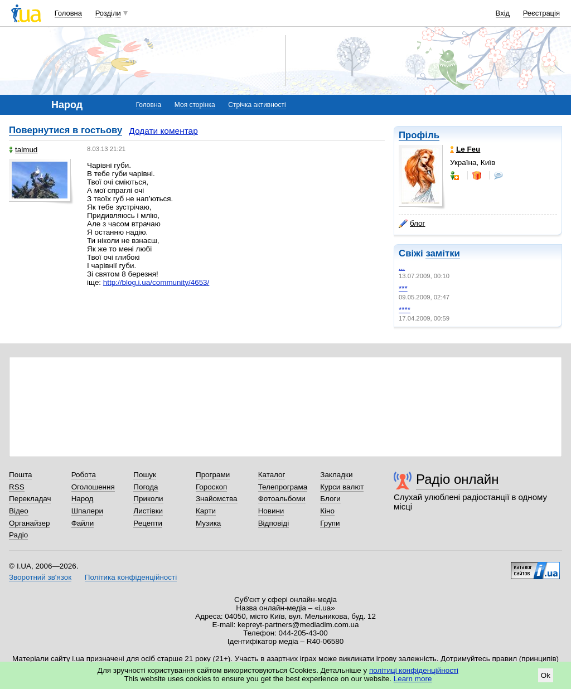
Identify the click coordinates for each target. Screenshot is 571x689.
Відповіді (273, 523)
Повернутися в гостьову (65, 130)
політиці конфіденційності (413, 670)
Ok (545, 675)
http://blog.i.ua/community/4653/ (156, 282)
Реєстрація (541, 13)
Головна (68, 13)
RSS (17, 487)
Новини (271, 511)
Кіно (327, 511)
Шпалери (87, 511)
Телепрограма (283, 487)
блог (412, 223)
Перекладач (30, 498)
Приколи (148, 498)
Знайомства (217, 498)
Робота (83, 474)
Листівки (148, 511)
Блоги (330, 498)
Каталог (272, 474)
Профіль (419, 135)
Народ (82, 498)
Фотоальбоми (282, 498)
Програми (213, 474)
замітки (442, 253)
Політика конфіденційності (131, 577)
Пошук (144, 474)
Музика (208, 523)
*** (403, 288)
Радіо (18, 535)
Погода (145, 487)
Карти (206, 511)
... (402, 267)
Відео (18, 511)
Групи (330, 523)
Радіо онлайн (457, 479)
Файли (82, 523)
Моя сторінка (195, 105)
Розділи (108, 13)
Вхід (503, 13)
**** (404, 309)
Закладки (336, 474)
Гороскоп (211, 487)
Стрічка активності (257, 105)
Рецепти (147, 523)
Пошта (20, 474)
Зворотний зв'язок (40, 577)
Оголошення (93, 487)
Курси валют (342, 487)
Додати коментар (163, 130)
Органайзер (29, 523)
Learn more (413, 679)
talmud (23, 149)
